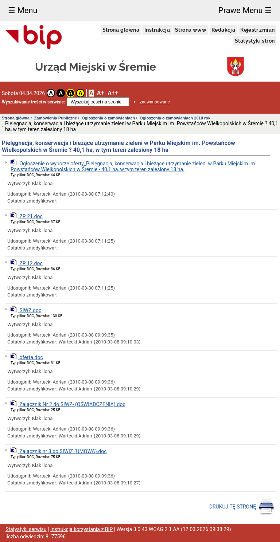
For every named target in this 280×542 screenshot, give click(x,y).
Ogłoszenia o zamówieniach (108, 118)
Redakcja (223, 30)
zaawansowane (155, 102)
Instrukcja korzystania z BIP (81, 529)
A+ (100, 93)
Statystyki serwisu (26, 529)
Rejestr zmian (257, 30)
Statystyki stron (255, 41)
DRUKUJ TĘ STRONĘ (242, 507)
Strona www (190, 30)
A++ (113, 93)
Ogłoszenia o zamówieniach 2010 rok (175, 118)
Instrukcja (157, 30)
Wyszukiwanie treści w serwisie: (33, 102)
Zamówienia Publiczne (55, 118)
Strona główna (120, 30)
